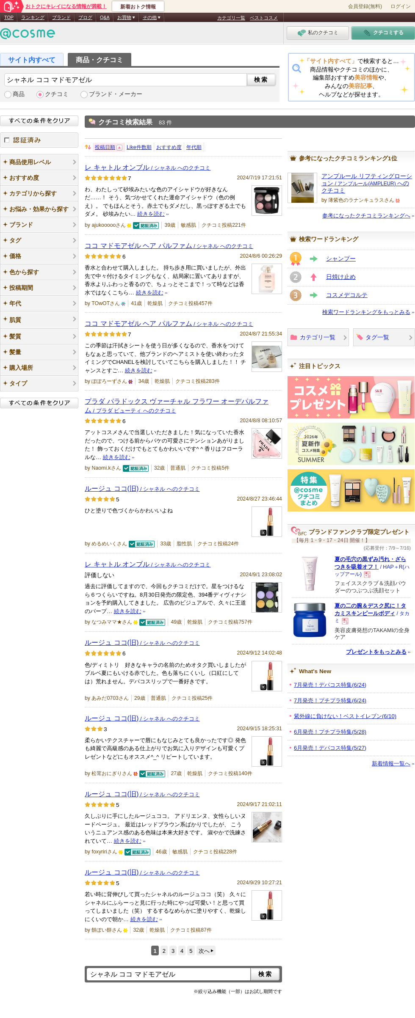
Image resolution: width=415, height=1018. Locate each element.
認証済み (39, 140)
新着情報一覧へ (391, 763)
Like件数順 (139, 147)
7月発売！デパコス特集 (330, 685)
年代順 (194, 147)
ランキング (32, 17)
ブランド (61, 17)
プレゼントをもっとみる (376, 652)
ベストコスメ (264, 17)
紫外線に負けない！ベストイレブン (345, 716)
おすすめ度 (169, 147)
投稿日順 (105, 147)
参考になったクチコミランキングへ (366, 215)
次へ (204, 951)
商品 (19, 94)
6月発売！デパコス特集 (330, 748)
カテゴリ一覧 (231, 17)
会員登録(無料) (365, 6)
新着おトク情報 (138, 7)
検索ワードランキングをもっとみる (366, 312)
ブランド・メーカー (115, 94)
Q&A (105, 17)
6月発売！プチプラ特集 (330, 732)
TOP (9, 17)
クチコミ (57, 94)
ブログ (85, 17)
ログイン (400, 6)
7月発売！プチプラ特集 (330, 700)
